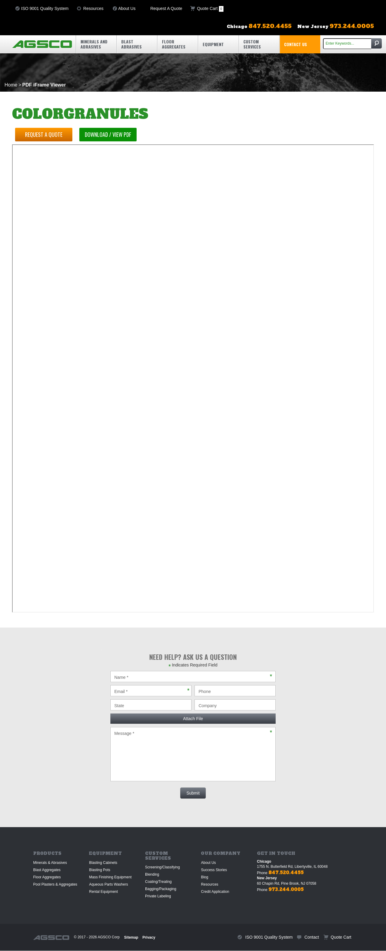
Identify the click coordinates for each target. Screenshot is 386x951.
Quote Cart (210, 9)
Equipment (213, 44)
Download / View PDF (108, 134)
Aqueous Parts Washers (108, 884)
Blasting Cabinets (103, 863)
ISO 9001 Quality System (44, 8)
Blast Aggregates (47, 870)
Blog (204, 877)
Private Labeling (158, 896)
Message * (193, 754)
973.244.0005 (286, 889)
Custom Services (252, 44)
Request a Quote (43, 134)
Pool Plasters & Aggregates (55, 884)
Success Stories (214, 870)
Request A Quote (166, 8)
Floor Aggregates (173, 44)
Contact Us (295, 44)
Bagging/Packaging (160, 889)
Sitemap (131, 937)
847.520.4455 (286, 872)
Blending (152, 874)
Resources (93, 8)
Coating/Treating (158, 882)
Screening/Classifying (162, 867)
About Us (127, 8)
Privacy (148, 937)
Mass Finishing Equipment (110, 877)
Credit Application (215, 892)
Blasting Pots (99, 870)
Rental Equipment (103, 892)
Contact (311, 937)
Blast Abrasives (131, 44)
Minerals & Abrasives (50, 863)
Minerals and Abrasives (94, 44)
